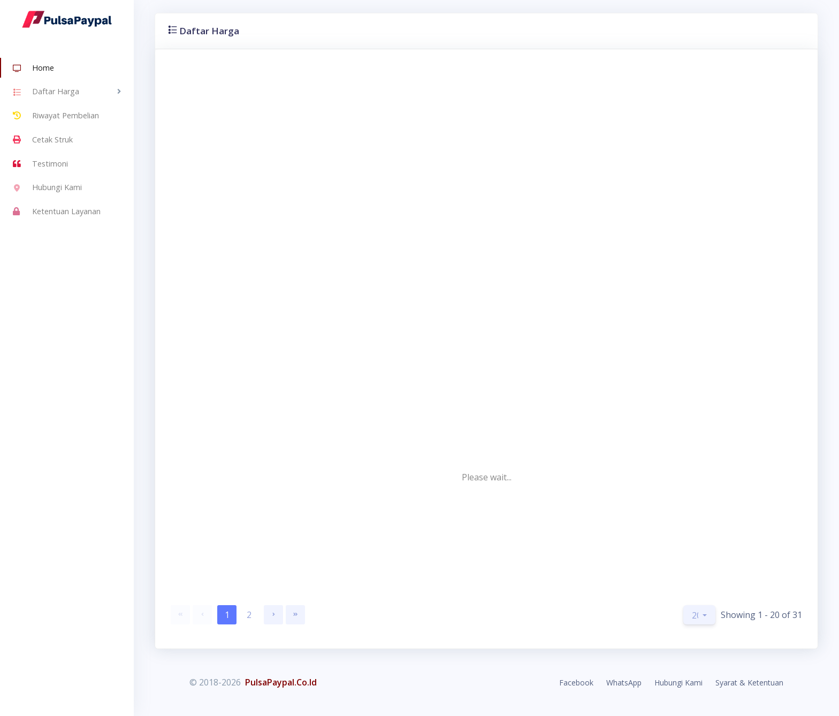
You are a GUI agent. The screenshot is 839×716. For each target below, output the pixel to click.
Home (33, 68)
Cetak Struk (43, 139)
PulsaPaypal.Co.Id (281, 682)
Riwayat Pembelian (56, 115)
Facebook (576, 682)
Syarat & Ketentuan (749, 682)
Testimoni (40, 163)
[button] (699, 614)
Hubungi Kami (47, 188)
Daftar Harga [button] (46, 92)
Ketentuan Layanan (57, 211)
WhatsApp (624, 682)
